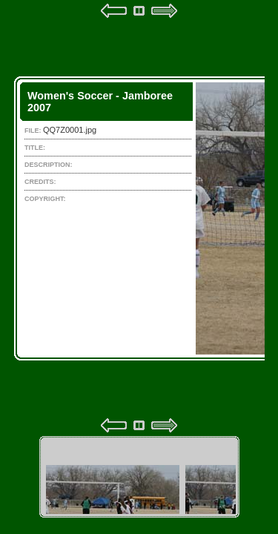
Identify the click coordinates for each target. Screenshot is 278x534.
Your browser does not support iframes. (139, 218)
